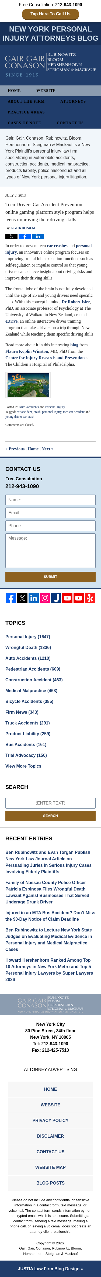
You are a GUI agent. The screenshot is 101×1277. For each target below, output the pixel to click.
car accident (24, 412)
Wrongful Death (28, 647)
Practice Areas (26, 112)
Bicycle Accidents (29, 701)
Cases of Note (24, 123)
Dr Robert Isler (76, 301)
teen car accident (74, 412)
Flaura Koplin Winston (26, 351)
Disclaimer (50, 1136)
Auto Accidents (29, 407)
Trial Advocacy (26, 755)
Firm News (22, 712)
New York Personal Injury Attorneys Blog (50, 65)
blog (74, 345)
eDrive (11, 321)
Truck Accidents (27, 723)
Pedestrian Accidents (32, 669)
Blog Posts (50, 1183)
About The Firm (26, 101)
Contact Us (70, 123)
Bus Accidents (25, 744)
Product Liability (27, 733)
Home (14, 91)
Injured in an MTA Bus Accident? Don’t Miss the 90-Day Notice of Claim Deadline (50, 915)
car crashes (57, 245)
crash (37, 412)
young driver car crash (19, 417)
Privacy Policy (51, 1120)
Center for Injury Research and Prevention (45, 358)
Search (50, 816)
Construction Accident (34, 680)
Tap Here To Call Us (50, 14)
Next (48, 449)
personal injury (51, 412)
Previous (15, 449)
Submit (50, 577)
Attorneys (73, 101)
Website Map (50, 1167)
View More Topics (23, 766)
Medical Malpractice (31, 690)
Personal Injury (55, 407)
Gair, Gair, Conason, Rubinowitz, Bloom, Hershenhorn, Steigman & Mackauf (50, 1251)
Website (46, 91)
